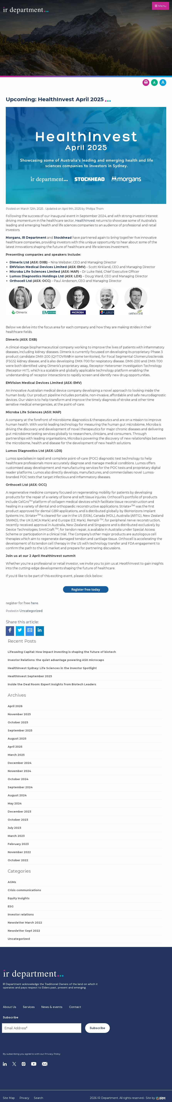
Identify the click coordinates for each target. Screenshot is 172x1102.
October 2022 (18, 860)
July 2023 (14, 828)
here (34, 603)
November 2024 (19, 771)
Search (38, 1098)
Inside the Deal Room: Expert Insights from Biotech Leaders (52, 684)
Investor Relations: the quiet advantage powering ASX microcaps (56, 660)
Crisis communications (24, 890)
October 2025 (18, 722)
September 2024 (20, 787)
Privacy (24, 1098)
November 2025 (19, 714)
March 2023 (16, 836)
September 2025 (20, 730)
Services (29, 1007)
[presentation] (26, 1043)
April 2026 (15, 706)
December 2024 (20, 763)
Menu (160, 6)
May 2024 (15, 803)
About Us (9, 1007)
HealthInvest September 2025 (30, 676)
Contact (75, 1007)
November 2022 (19, 852)
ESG (10, 906)
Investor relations (21, 914)
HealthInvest (85, 220)
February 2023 (18, 844)
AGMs (12, 882)
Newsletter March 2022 (25, 922)
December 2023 (19, 811)
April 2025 (15, 746)
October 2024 (18, 779)
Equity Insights (18, 898)
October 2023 (18, 819)
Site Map (9, 1098)
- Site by (154, 1098)
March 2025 (16, 755)
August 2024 (17, 795)
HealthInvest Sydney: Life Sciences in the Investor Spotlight (52, 668)
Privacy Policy (52, 1053)
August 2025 (17, 738)
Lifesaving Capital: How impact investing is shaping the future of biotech (62, 652)
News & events (51, 1007)
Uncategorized (19, 939)
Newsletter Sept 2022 (24, 930)
